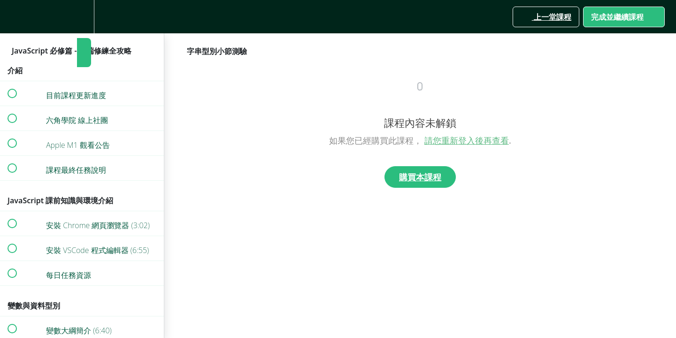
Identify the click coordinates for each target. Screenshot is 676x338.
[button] (11, 16)
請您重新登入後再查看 (466, 140)
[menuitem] (82, 16)
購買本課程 (420, 177)
